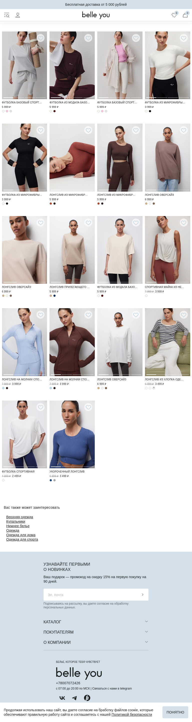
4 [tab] (41, 64)
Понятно (175, 712)
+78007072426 (68, 683)
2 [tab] (19, 64)
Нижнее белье (18, 526)
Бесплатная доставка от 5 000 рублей (96, 4)
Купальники (15, 521)
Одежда (12, 530)
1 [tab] (8, 64)
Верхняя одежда (19, 517)
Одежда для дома (21, 535)
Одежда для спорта (22, 539)
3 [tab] (30, 64)
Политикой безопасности (132, 715)
